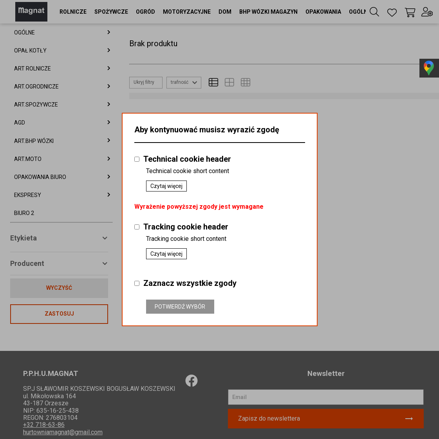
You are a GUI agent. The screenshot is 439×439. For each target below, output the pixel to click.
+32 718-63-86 (44, 424)
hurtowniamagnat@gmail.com (63, 432)
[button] (73, 11)
